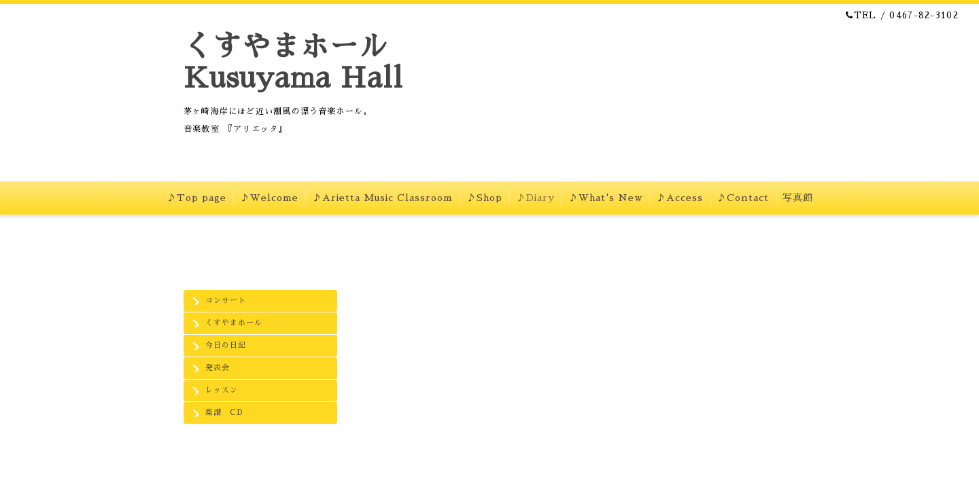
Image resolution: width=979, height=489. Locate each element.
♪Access (679, 197)
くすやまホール (233, 323)
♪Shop (484, 197)
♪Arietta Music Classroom (382, 197)
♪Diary (535, 197)
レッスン (221, 390)
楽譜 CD (224, 412)
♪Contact (743, 197)
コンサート (225, 300)
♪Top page (196, 197)
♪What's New (605, 197)
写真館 (798, 197)
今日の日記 (225, 345)
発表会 (217, 368)
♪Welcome (269, 197)
